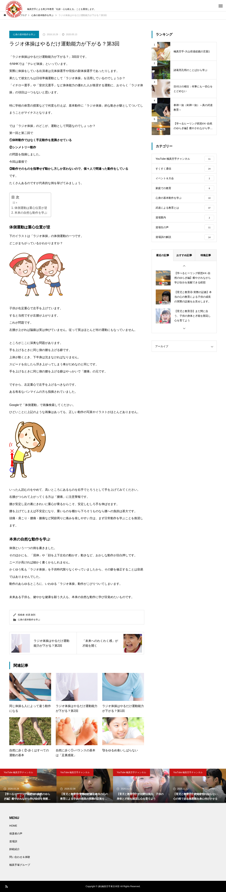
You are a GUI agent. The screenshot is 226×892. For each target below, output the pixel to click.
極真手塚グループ (19, 864)
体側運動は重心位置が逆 (30, 207)
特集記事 (206, 267)
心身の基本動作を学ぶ (24, 34)
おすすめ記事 (184, 267)
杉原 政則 (30, 614)
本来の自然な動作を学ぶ (30, 212)
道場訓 (13, 841)
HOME (13, 825)
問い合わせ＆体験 (19, 856)
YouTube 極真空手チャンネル (18, 772)
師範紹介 (14, 849)
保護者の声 (15, 833)
